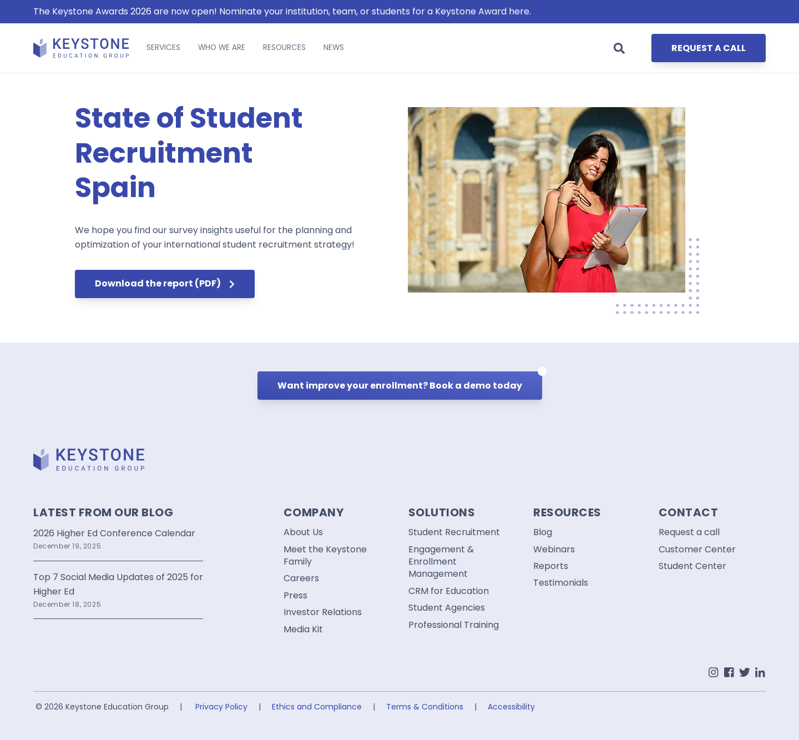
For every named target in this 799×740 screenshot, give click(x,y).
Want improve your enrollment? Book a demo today (409, 381)
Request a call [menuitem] (689, 532)
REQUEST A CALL (708, 48)
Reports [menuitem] (550, 566)
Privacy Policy (221, 706)
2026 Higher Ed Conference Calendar (114, 533)
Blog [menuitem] (542, 532)
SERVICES (163, 47)
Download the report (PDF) (165, 283)
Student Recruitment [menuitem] (454, 532)
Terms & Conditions (424, 706)
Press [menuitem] (295, 596)
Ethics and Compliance (317, 706)
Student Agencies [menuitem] (446, 608)
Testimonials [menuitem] (560, 583)
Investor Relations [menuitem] (323, 612)
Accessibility (511, 706)
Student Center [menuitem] (692, 566)
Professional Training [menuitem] (453, 625)
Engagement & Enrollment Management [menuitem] (441, 562)
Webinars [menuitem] (554, 549)
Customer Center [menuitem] (697, 549)
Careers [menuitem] (301, 578)
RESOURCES (284, 47)
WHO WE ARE (221, 47)
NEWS (333, 47)
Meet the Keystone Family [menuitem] (325, 555)
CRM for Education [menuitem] (448, 591)
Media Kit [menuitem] (303, 629)
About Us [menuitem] (303, 532)
